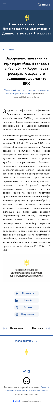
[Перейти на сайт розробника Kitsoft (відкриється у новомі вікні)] (16, 401)
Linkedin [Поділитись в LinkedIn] (28, 300)
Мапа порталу (24, 341)
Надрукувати (27, 314)
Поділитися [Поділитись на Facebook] (28, 293)
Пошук (46, 5)
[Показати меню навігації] (4, 5)
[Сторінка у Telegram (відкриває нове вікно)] (24, 371)
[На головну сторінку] (26, 26)
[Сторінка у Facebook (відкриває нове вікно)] (28, 371)
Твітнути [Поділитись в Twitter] (28, 307)
